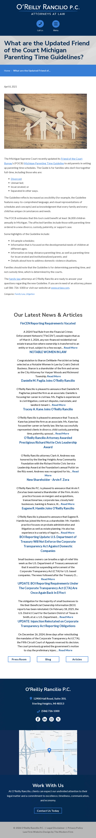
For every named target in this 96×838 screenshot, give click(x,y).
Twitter (58, 719)
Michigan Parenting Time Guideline (44, 163)
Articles (77, 659)
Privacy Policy (75, 827)
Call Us (40, 30)
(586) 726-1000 (50, 710)
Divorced (16, 178)
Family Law (20, 294)
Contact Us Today (48, 810)
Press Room (19, 659)
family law (15, 278)
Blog (48, 659)
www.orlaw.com (60, 287)
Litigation (30, 294)
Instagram (51, 719)
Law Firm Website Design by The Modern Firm (48, 831)
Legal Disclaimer (56, 827)
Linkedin (44, 719)
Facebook (38, 719)
